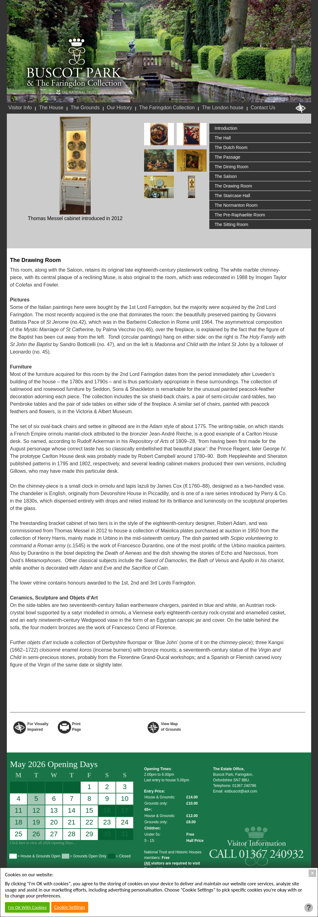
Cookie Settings (69, 907)
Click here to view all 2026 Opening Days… (43, 843)
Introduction (226, 128)
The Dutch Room (231, 147)
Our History (119, 107)
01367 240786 (244, 786)
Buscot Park (74, 63)
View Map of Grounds (171, 726)
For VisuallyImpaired (37, 726)
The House (51, 107)
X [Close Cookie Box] (312, 873)
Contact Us (263, 107)
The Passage (227, 157)
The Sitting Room (231, 224)
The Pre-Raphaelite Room (240, 214)
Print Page (76, 726)
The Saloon (226, 176)
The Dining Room (231, 166)
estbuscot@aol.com (241, 791)
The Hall (223, 137)
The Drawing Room (233, 185)
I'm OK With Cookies (27, 907)
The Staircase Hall (232, 195)
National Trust (76, 92)
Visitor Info (20, 107)
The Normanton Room (236, 205)
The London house (222, 107)
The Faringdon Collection (167, 107)
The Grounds (84, 107)
